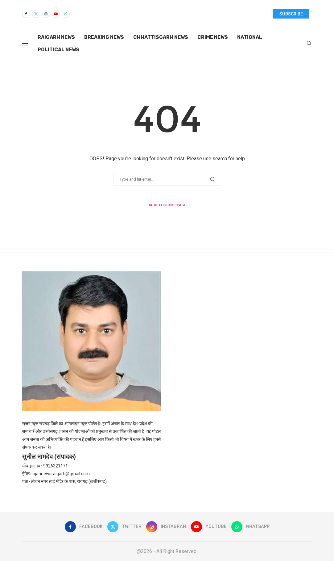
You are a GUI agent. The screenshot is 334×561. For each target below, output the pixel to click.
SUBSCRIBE (291, 13)
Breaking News (104, 37)
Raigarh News (56, 37)
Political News (58, 49)
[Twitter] (36, 14)
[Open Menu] (25, 43)
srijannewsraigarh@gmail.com (60, 473)
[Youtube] (56, 14)
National (249, 37)
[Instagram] (46, 14)
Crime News (212, 37)
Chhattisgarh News (160, 37)
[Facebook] (26, 14)
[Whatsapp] (66, 14)
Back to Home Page (167, 205)
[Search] (309, 43)
